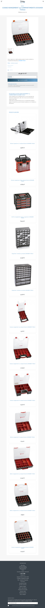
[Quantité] (24, 77)
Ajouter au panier (22, 80)
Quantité (10, 76)
